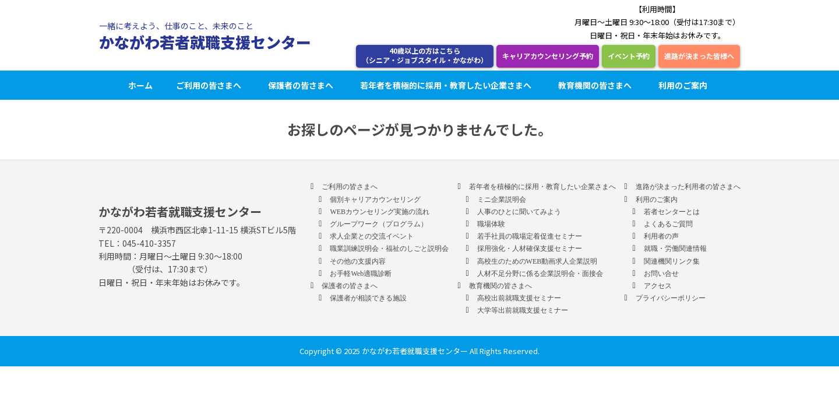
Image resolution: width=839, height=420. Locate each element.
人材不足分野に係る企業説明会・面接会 (540, 274)
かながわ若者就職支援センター (205, 41)
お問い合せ (661, 274)
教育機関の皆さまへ (596, 85)
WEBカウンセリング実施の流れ (379, 212)
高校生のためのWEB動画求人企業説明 (537, 261)
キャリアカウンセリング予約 (547, 56)
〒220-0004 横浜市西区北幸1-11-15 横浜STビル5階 (197, 230)
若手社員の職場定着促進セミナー (529, 236)
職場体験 (491, 224)
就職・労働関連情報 (675, 248)
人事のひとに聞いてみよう (519, 212)
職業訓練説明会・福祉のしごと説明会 (389, 248)
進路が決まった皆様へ (699, 56)
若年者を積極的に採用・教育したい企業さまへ (447, 85)
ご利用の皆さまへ (210, 85)
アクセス (658, 286)
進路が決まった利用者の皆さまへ (688, 187)
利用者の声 (661, 236)
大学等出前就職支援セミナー (522, 310)
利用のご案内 (684, 85)
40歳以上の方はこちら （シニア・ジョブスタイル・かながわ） (425, 55)
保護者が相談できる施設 (368, 298)
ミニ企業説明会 (501, 199)
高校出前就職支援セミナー (519, 298)
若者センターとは (672, 212)
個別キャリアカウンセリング (375, 199)
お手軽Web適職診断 (361, 274)
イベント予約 (629, 56)
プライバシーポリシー (671, 298)
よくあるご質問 (668, 224)
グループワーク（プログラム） (379, 224)
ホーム (140, 85)
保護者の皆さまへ (302, 85)
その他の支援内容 (358, 261)
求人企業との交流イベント (372, 236)
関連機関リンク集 (672, 261)
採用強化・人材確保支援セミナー (529, 248)
